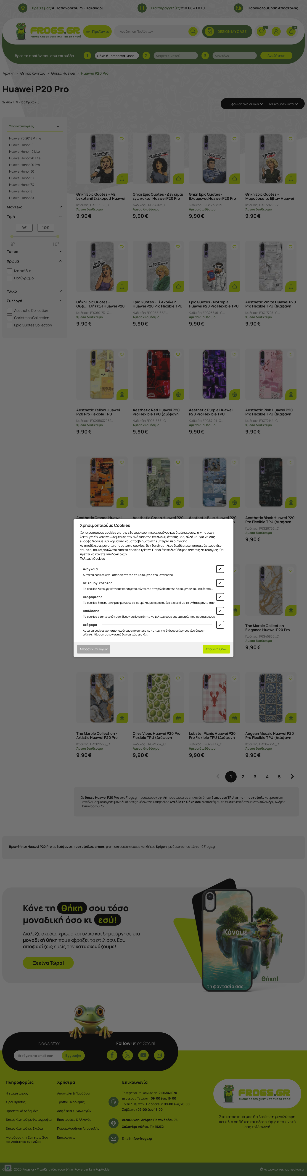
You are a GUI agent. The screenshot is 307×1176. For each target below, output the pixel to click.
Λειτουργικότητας (97, 583)
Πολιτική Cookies (92, 558)
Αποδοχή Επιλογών (94, 649)
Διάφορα (90, 624)
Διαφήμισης (92, 597)
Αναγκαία (90, 569)
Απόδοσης (91, 611)
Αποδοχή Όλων (216, 649)
